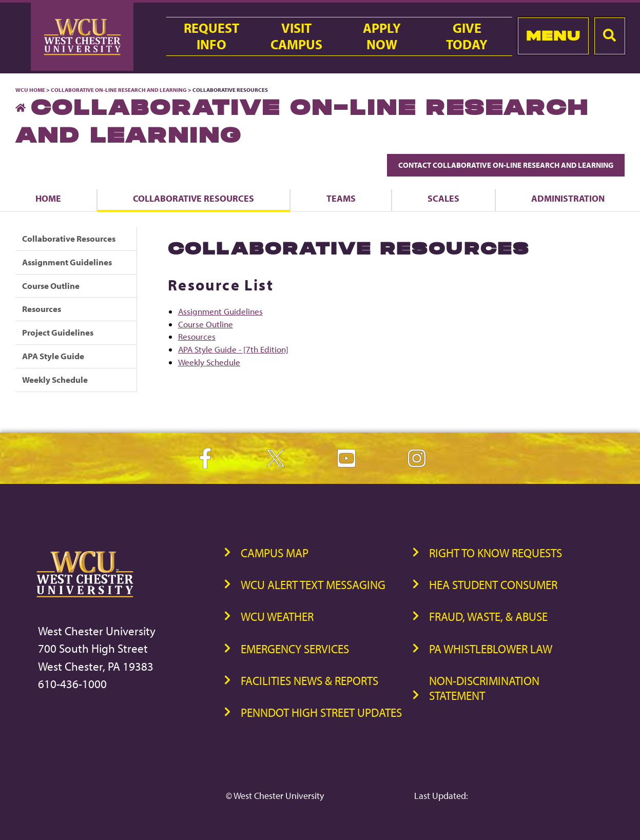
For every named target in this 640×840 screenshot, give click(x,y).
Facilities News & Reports (309, 680)
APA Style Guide (53, 355)
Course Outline (51, 285)
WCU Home (30, 89)
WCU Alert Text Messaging (313, 584)
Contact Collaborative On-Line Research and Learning (505, 165)
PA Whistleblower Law (490, 648)
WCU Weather (277, 616)
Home (48, 198)
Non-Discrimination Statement (484, 688)
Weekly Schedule (55, 379)
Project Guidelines (57, 332)
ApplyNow (382, 36)
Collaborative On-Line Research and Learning (119, 89)
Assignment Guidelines (67, 262)
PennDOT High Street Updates (321, 712)
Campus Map (274, 552)
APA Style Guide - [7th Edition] (233, 349)
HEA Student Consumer (493, 584)
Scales (443, 198)
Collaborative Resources (193, 198)
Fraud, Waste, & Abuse (488, 616)
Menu (553, 36)
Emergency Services (295, 648)
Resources (41, 308)
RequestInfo (211, 36)
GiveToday (467, 36)
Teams (341, 198)
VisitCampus (296, 36)
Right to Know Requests (495, 552)
